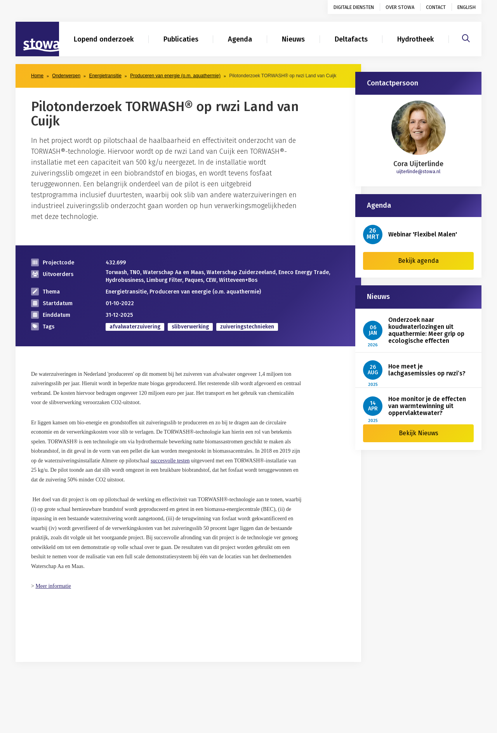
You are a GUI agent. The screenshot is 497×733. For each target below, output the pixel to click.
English (466, 7)
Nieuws (293, 39)
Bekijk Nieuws (418, 433)
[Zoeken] (466, 37)
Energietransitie (105, 75)
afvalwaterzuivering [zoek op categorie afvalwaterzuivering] (134, 326)
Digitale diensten (354, 7)
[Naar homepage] (37, 39)
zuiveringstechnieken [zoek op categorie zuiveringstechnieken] (247, 326)
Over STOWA (400, 7)
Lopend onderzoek (104, 39)
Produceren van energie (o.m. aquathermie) (175, 75)
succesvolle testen (170, 461)
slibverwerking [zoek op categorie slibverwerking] (190, 326)
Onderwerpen (66, 75)
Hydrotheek (415, 39)
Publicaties (180, 39)
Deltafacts (351, 39)
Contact (436, 7)
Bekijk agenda (418, 260)
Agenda (240, 39)
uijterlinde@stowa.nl (418, 171)
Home (37, 75)
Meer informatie (53, 586)
